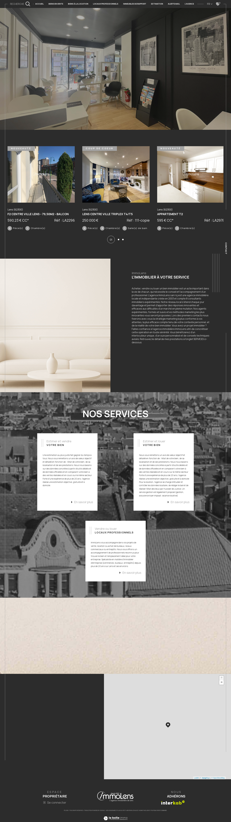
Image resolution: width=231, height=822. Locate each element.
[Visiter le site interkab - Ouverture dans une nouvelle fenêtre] (173, 815)
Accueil (39, 4)
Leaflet (196, 790)
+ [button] (222, 690)
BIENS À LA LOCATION (78, 4)
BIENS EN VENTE (56, 4)
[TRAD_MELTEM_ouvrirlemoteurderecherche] (20, 4)
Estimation (157, 4)
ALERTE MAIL (174, 4)
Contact (226, 248)
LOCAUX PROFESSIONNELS (105, 4)
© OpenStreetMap (218, 790)
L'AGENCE (189, 4)
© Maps (205, 790)
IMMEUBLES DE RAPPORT (134, 4)
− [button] (222, 694)
